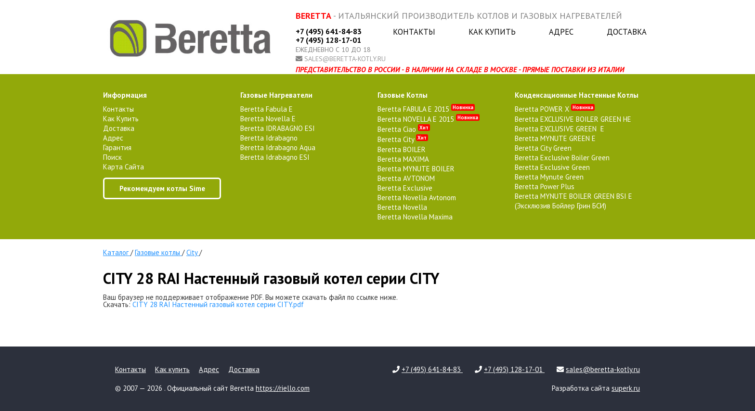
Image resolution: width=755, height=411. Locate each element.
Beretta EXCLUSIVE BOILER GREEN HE (573, 119)
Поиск (112, 157)
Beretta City (403, 139)
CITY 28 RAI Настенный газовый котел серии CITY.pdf (218, 304)
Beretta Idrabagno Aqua (277, 147)
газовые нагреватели (276, 95)
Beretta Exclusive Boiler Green (562, 157)
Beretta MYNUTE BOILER (416, 168)
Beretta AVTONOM (406, 178)
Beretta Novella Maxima (415, 216)
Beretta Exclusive (405, 188)
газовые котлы (403, 95)
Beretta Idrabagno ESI (275, 157)
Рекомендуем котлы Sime (162, 188)
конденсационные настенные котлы (576, 95)
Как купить (492, 32)
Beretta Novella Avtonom (417, 197)
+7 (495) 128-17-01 (328, 40)
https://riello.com (283, 388)
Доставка (627, 32)
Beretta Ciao (404, 129)
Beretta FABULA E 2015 (426, 109)
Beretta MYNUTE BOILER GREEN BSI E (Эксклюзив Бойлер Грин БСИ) (573, 201)
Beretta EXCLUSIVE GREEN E (559, 128)
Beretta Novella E (268, 118)
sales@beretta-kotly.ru (345, 58)
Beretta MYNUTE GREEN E (555, 138)
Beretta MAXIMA (403, 159)
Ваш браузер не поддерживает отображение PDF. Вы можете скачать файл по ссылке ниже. (250, 297)
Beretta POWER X (555, 109)
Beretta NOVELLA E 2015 (429, 119)
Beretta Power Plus (544, 186)
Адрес (561, 32)
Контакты (414, 32)
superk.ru (626, 388)
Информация (125, 95)
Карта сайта (123, 166)
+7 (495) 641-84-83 (329, 31)
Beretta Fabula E (266, 109)
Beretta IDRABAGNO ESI (277, 128)
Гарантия (117, 147)
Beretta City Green (543, 148)
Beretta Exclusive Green (552, 167)
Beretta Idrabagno (269, 137)
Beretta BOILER (402, 149)
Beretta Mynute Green (549, 176)
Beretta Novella (402, 207)
